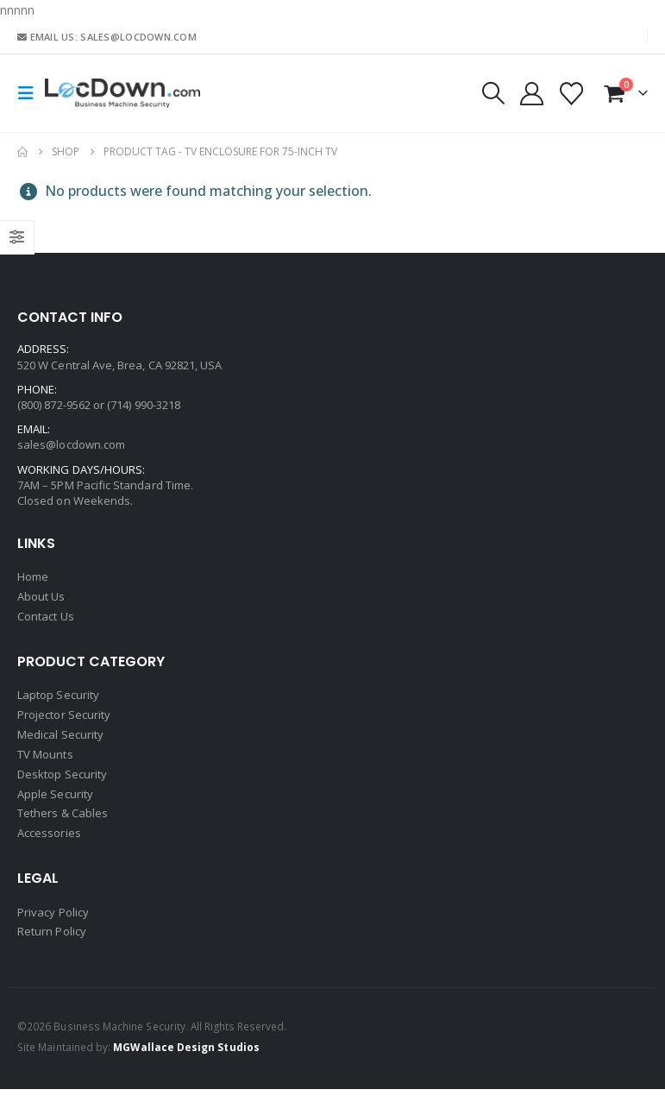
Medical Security (60, 740)
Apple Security (55, 802)
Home (32, 577)
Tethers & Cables (62, 823)
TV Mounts (45, 761)
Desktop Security (62, 782)
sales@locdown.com (71, 444)
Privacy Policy (53, 923)
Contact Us (45, 619)
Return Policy (51, 944)
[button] (31, 93)
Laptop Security (58, 699)
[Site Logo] (122, 93)
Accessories (49, 844)
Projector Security (63, 719)
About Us (41, 598)
